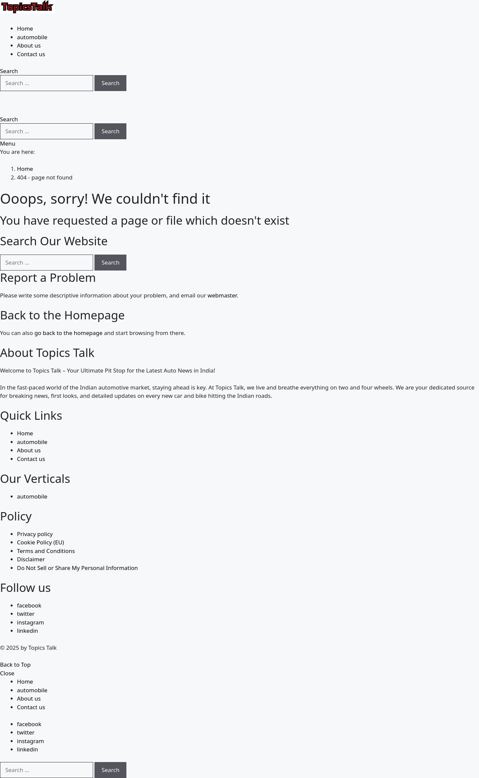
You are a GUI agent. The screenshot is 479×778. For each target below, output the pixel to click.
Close (7, 673)
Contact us (31, 54)
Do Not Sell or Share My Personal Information (77, 568)
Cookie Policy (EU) (40, 542)
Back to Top (15, 664)
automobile (32, 37)
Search (110, 83)
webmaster (222, 295)
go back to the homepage (68, 333)
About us (29, 45)
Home (25, 28)
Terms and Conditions (46, 551)
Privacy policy (35, 534)
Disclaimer (31, 559)
